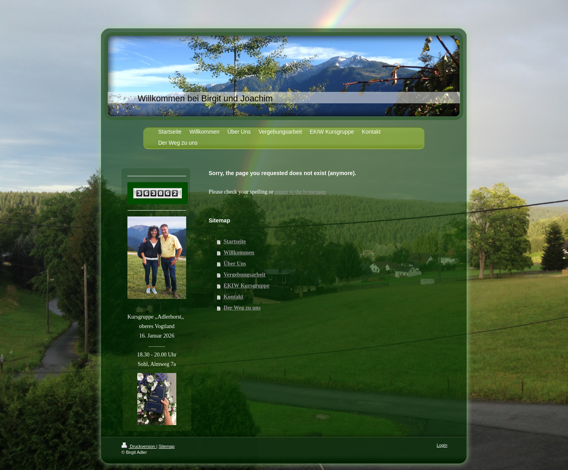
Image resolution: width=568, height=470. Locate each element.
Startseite (235, 241)
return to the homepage (300, 192)
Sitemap (166, 446)
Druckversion (138, 446)
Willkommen (239, 253)
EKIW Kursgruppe (246, 286)
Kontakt (233, 297)
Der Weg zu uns (242, 308)
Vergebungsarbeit (244, 275)
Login (442, 445)
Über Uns (235, 264)
